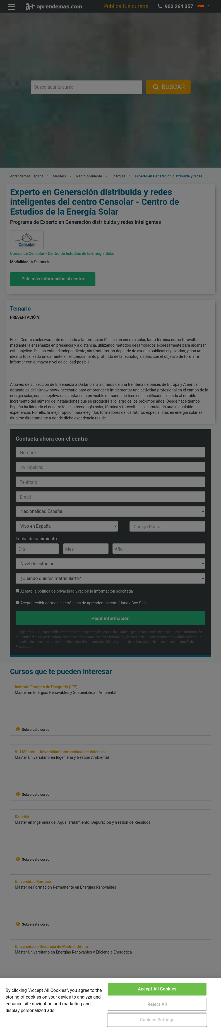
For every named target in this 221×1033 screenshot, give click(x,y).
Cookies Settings (157, 1019)
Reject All (157, 1004)
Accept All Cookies (157, 989)
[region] (110, 1005)
